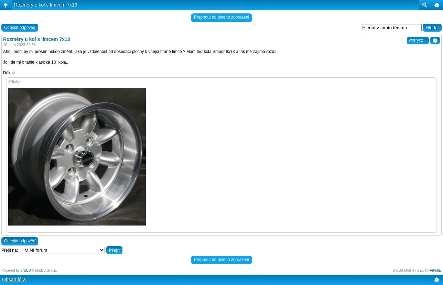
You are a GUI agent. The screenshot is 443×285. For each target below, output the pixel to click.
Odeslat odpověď (19, 27)
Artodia (435, 270)
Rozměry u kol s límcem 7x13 (45, 5)
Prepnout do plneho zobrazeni (221, 17)
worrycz (418, 40)
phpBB (26, 270)
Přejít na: (9, 250)
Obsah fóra (14, 279)
